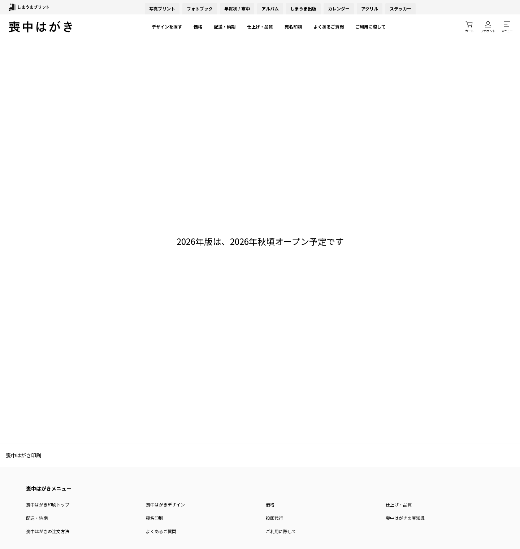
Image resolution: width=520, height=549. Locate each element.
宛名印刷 (293, 26)
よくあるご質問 (328, 26)
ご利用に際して (370, 26)
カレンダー (339, 8)
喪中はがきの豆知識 (405, 518)
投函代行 (274, 518)
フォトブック (200, 8)
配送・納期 (224, 26)
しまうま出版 (303, 8)
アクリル (369, 8)
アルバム (270, 8)
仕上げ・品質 (260, 26)
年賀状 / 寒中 (237, 8)
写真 (162, 8)
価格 (198, 26)
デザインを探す (167, 26)
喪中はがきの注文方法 (47, 531)
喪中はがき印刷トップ (47, 504)
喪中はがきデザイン (165, 504)
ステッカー (400, 8)
